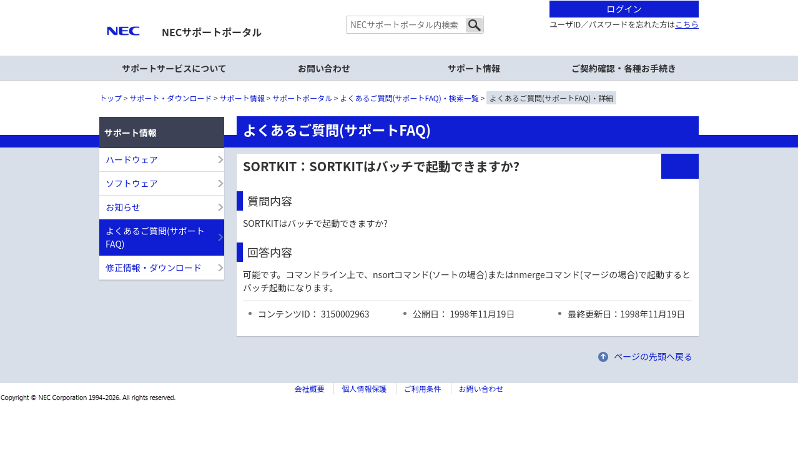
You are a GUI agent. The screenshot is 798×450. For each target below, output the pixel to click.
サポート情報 (242, 97)
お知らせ (123, 207)
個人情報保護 (364, 388)
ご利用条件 (422, 388)
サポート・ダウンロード (170, 97)
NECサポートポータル (212, 31)
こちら (687, 24)
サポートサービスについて (174, 68)
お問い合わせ (324, 68)
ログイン (624, 8)
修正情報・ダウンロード (154, 267)
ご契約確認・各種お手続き (623, 68)
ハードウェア (132, 159)
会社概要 (309, 388)
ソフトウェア (132, 183)
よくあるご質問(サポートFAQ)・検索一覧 (409, 97)
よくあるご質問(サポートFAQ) (155, 237)
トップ (110, 97)
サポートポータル (302, 97)
